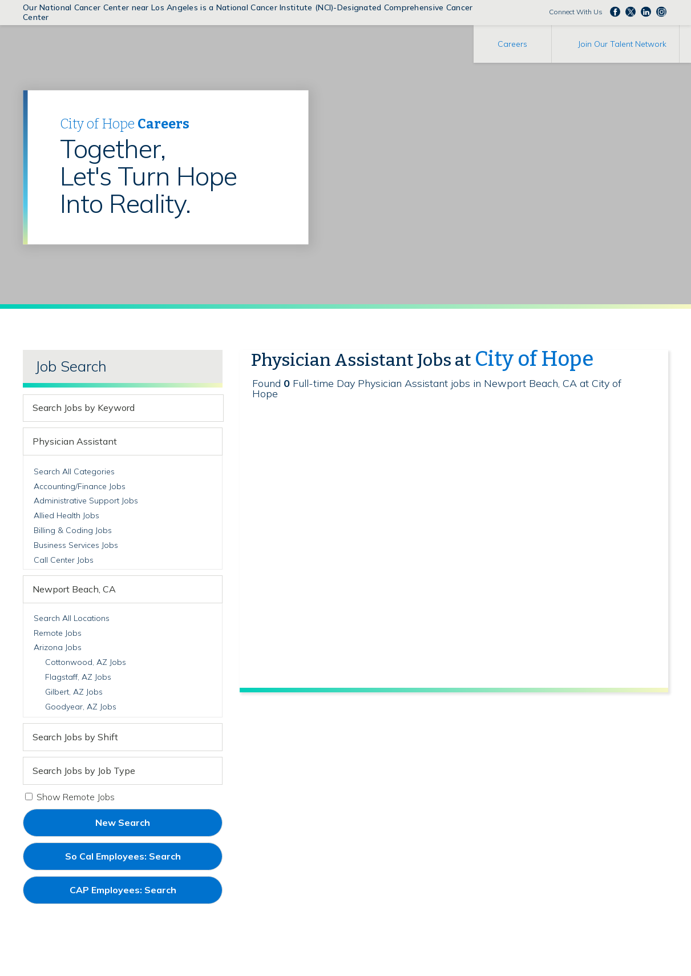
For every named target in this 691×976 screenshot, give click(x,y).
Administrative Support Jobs (86, 500)
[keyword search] (113, 408)
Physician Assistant (75, 441)
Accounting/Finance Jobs (80, 486)
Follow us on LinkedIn (646, 11)
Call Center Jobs (64, 560)
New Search (122, 822)
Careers (512, 44)
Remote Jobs (58, 633)
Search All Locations (72, 618)
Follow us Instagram (661, 11)
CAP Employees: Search (142, 894)
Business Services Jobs (76, 545)
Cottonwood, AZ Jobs (85, 662)
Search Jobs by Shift (75, 737)
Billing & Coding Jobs (73, 530)
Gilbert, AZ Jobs (74, 692)
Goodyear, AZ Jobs (80, 706)
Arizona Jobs (58, 647)
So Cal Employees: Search (142, 860)
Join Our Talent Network (622, 44)
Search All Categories (74, 471)
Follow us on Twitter (630, 11)
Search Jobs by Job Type (84, 770)
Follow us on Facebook (615, 11)
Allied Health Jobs (66, 515)
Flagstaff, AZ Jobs (78, 677)
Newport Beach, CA (74, 589)
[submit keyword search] (212, 408)
